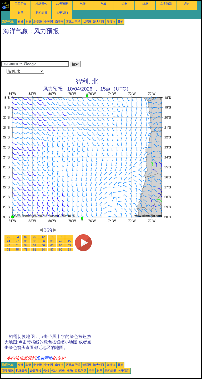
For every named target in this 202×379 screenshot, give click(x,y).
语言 (187, 3)
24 (8, 241)
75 (17, 249)
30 (26, 241)
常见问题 (166, 3)
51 (17, 245)
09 (34, 236)
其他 (120, 21)
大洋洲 (86, 21)
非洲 (28, 21)
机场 (145, 3)
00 (8, 236)
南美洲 (59, 21)
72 (8, 249)
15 (52, 236)
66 (60, 245)
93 (69, 249)
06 (26, 236)
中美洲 (48, 21)
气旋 (104, 3)
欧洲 (20, 21)
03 (17, 236)
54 (26, 245)
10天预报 (62, 3)
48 (8, 245)
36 (43, 241)
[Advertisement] (97, 49)
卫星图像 (20, 3)
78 (26, 249)
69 (69, 245)
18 (60, 236)
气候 (83, 3)
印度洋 (111, 21)
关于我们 (62, 12)
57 (34, 245)
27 (17, 241)
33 (34, 241)
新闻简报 (41, 12)
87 (52, 249)
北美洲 (37, 21)
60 (43, 245)
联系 (20, 12)
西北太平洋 (73, 21)
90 (60, 249)
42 (60, 241)
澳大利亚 (99, 21)
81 (34, 249)
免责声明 (44, 358)
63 (52, 245)
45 (69, 241)
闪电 (124, 3)
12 (43, 236)
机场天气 (41, 3)
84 (43, 249)
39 (52, 241)
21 (69, 236)
